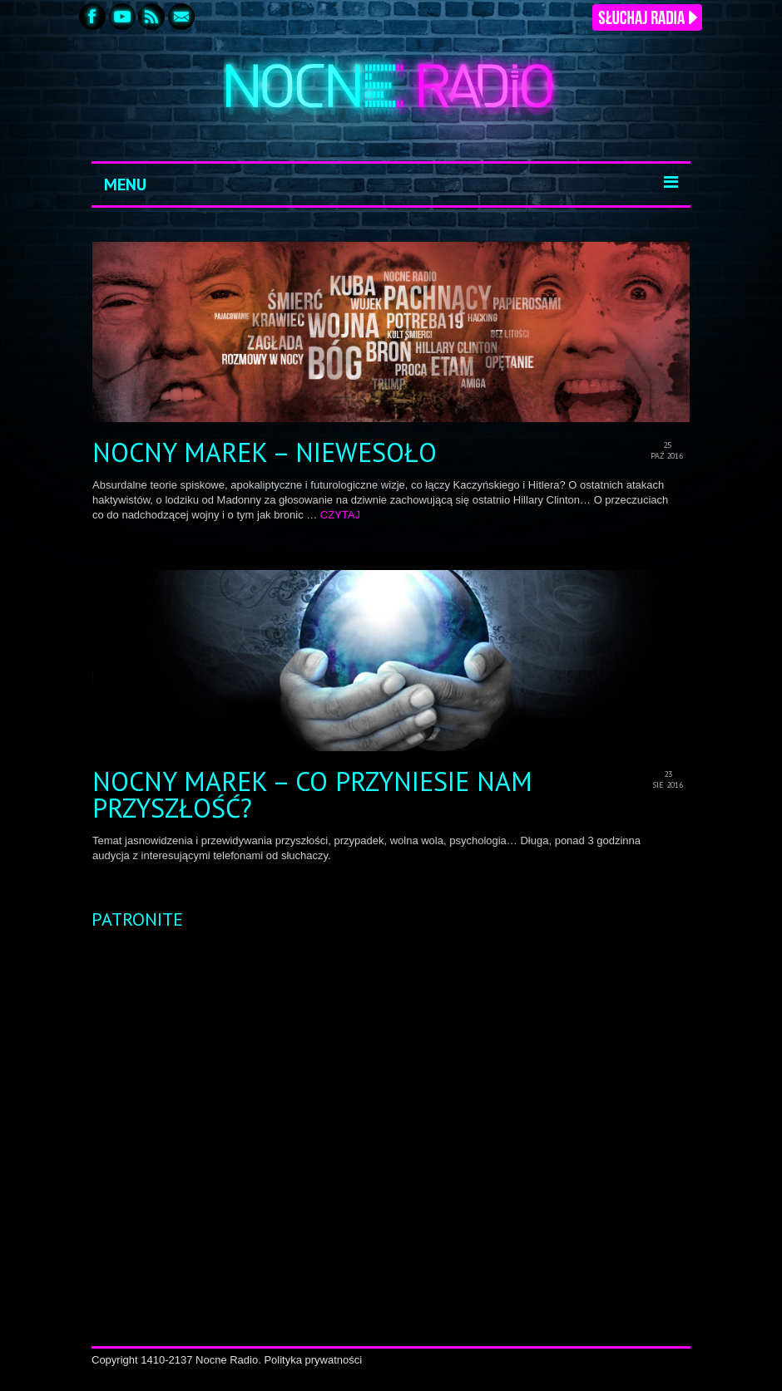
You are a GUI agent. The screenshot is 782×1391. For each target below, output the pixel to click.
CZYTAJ (340, 515)
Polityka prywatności (313, 1360)
